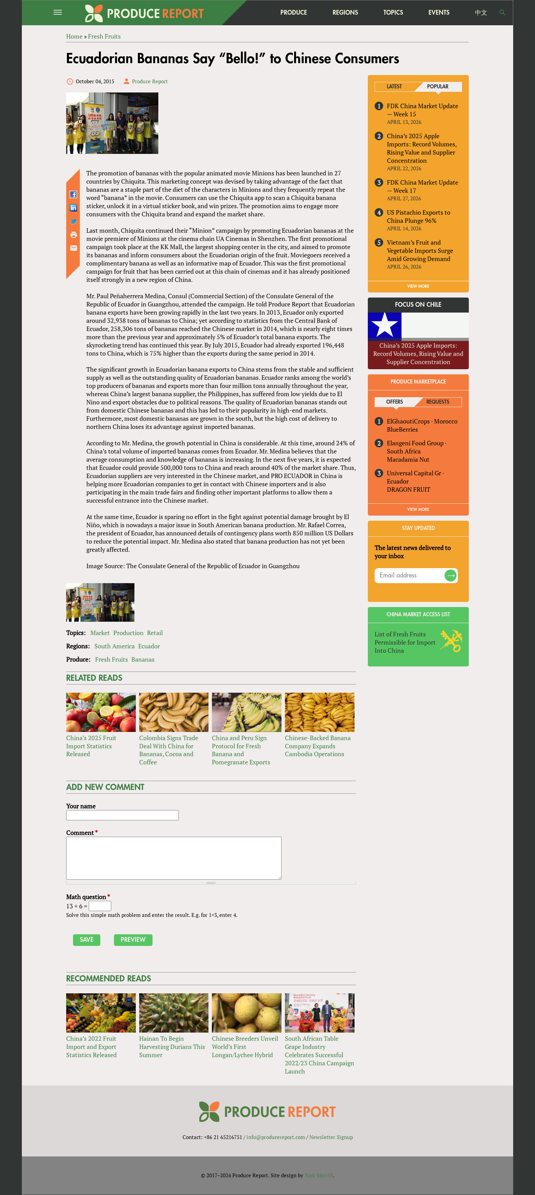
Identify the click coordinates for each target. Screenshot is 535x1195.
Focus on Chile (418, 305)
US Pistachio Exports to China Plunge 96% (418, 216)
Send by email (74, 248)
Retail (155, 633)
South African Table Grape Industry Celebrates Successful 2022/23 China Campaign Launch (319, 1054)
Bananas (143, 659)
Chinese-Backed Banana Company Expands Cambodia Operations (318, 746)
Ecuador (149, 646)
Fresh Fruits (111, 659)
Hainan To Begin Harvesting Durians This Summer (172, 1046)
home (251, 13)
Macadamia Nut (408, 459)
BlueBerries (402, 429)
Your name (81, 806)
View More (418, 509)
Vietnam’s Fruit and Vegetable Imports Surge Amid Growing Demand (420, 250)
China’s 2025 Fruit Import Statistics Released (91, 746)
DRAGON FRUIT (408, 489)
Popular (437, 86)
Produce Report (150, 81)
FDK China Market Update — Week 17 (422, 186)
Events (439, 13)
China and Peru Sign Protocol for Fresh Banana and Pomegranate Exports (241, 750)
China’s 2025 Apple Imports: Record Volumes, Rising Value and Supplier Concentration (422, 148)
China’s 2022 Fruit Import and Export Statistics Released (91, 1046)
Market (100, 633)
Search (502, 13)
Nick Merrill (319, 1175)
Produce (293, 12)
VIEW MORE (418, 286)
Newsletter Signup (331, 1137)
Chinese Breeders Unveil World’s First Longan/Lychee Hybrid (245, 1046)
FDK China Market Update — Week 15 (422, 110)
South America (115, 646)
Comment (82, 833)
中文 (481, 13)
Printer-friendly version (74, 235)
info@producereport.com (276, 1137)
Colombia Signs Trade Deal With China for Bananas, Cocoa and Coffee (168, 750)
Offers (394, 402)
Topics (393, 12)
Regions (345, 12)
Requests (437, 402)
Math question (88, 897)
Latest (394, 86)
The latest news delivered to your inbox (413, 552)
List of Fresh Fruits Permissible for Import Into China (405, 642)
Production (128, 633)
